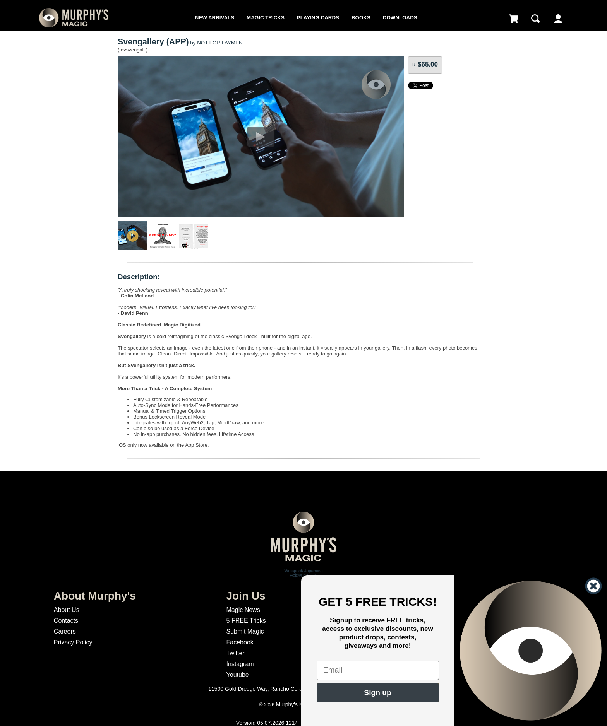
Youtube (237, 674)
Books (361, 17)
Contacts (66, 620)
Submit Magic (245, 631)
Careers (65, 631)
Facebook (240, 642)
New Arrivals (214, 17)
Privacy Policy (73, 642)
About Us (66, 609)
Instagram (240, 664)
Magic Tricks (266, 17)
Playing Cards (318, 17)
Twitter (235, 653)
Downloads (400, 17)
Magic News (243, 609)
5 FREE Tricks (246, 620)
